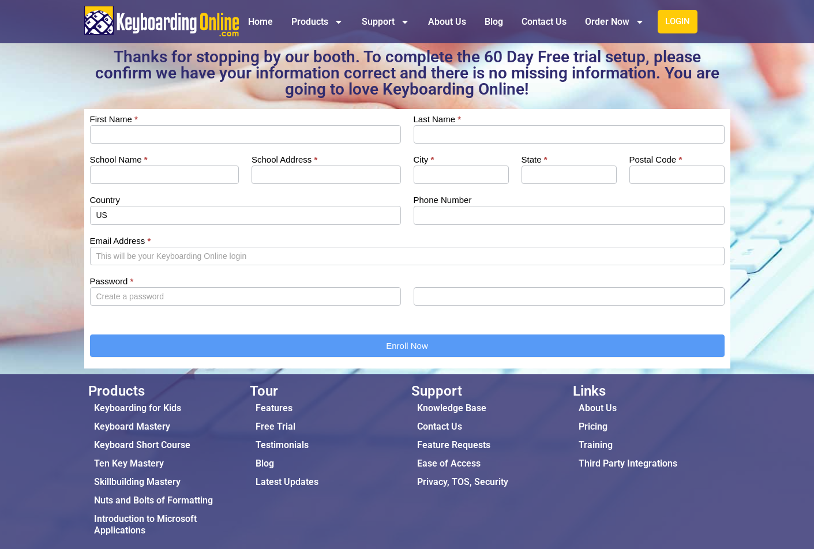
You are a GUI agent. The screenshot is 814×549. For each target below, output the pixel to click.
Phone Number (443, 200)
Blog (494, 21)
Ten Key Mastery (129, 463)
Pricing (593, 426)
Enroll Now (407, 346)
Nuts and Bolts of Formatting (153, 500)
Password (112, 281)
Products (317, 22)
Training (596, 444)
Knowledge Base (451, 408)
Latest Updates (287, 481)
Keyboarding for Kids (137, 408)
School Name (119, 159)
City (424, 159)
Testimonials (282, 444)
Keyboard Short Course (142, 444)
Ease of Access (449, 463)
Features (274, 408)
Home (260, 21)
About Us (447, 21)
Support (386, 22)
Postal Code (655, 159)
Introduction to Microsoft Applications (145, 524)
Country (105, 200)
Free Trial (275, 426)
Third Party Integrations (628, 463)
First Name (114, 119)
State (534, 159)
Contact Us (544, 21)
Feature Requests (453, 444)
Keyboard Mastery (132, 426)
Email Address (120, 241)
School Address (284, 159)
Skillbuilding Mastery (137, 481)
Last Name (438, 119)
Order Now (614, 22)
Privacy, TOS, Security (462, 481)
